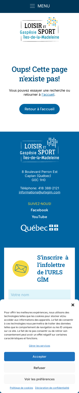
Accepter (39, 357)
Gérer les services (39, 345)
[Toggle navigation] (39, 6)
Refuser (39, 368)
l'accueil (48, 94)
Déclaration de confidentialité (52, 387)
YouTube (39, 216)
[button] (73, 304)
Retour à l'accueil (39, 109)
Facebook (39, 210)
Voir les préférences (39, 379)
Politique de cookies (21, 387)
